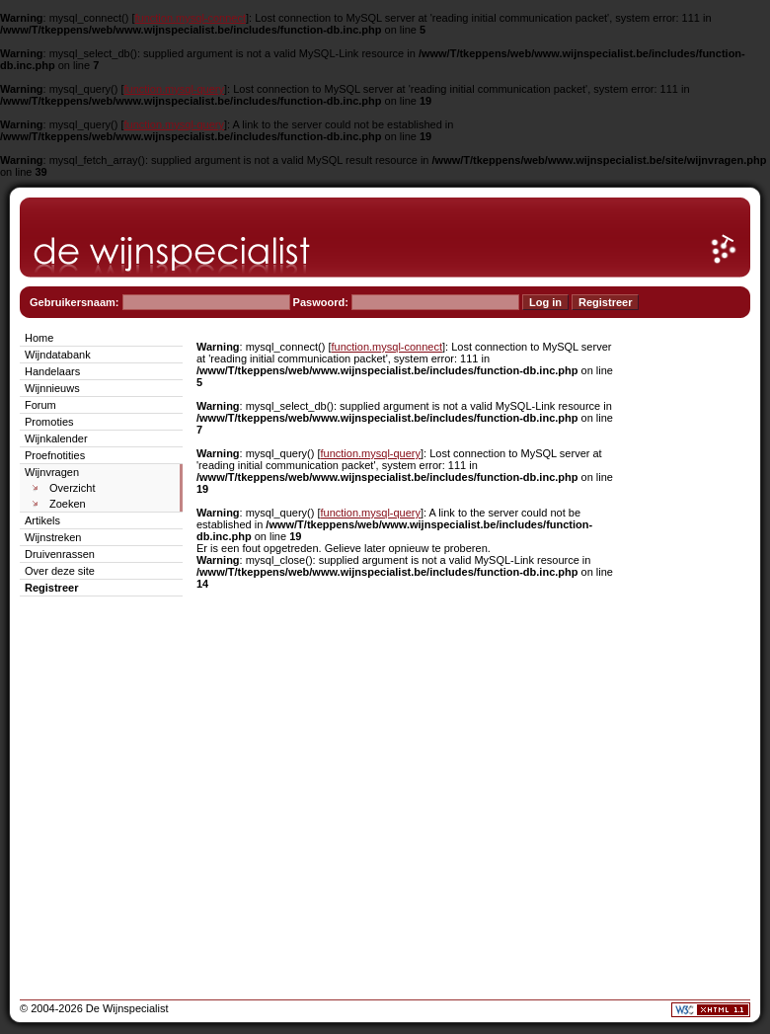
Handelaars (52, 371)
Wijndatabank (58, 354)
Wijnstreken (53, 537)
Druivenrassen (60, 554)
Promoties (49, 422)
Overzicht (72, 488)
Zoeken (67, 504)
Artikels (42, 520)
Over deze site (60, 571)
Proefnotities (55, 455)
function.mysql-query (174, 89)
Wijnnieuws (52, 388)
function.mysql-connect (191, 18)
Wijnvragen (52, 472)
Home (39, 338)
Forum (40, 405)
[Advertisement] (691, 624)
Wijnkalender (56, 438)
